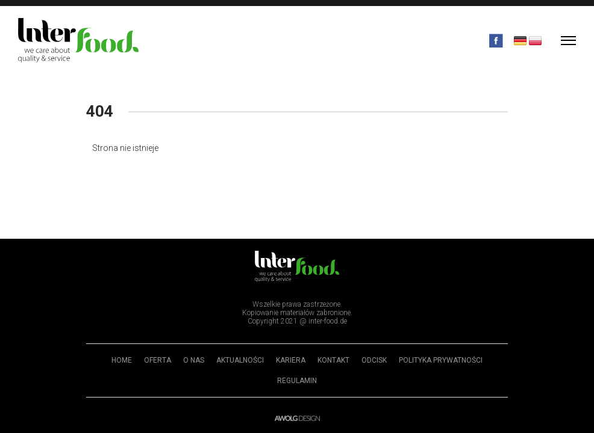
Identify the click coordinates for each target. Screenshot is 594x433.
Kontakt (333, 360)
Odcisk (374, 360)
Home (121, 360)
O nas (193, 360)
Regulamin (297, 380)
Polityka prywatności (441, 360)
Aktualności (240, 360)
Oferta (157, 360)
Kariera (290, 360)
